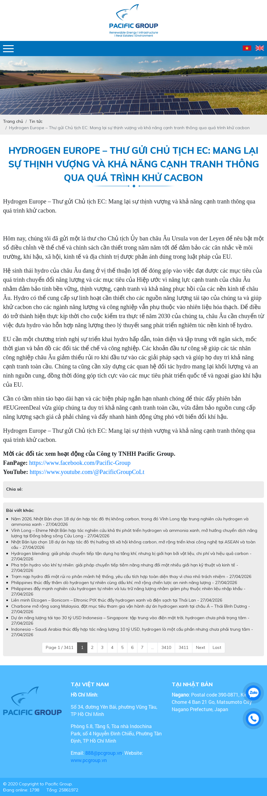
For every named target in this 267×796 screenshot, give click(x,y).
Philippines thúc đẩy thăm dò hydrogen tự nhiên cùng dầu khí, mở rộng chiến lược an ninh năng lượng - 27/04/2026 (124, 582)
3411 (183, 647)
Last (217, 647)
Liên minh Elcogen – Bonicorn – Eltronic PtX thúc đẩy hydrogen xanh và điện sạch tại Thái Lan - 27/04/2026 (116, 600)
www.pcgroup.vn (89, 760)
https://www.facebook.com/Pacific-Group (79, 462)
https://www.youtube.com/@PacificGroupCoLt (87, 472)
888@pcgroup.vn (103, 753)
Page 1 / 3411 (59, 647)
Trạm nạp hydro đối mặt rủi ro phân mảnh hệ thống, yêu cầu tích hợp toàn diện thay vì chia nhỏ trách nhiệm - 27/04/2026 (131, 576)
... (152, 647)
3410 (166, 647)
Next (200, 647)
